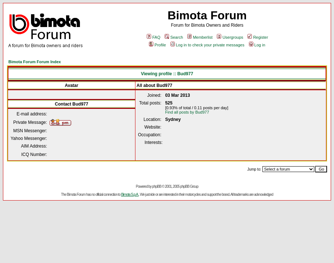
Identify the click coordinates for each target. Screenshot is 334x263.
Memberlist (199, 37)
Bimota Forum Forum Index (34, 62)
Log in (257, 45)
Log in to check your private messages (207, 45)
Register (257, 37)
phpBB (156, 186)
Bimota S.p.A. (130, 195)
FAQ (153, 37)
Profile (157, 45)
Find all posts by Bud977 (187, 112)
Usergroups (230, 37)
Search (174, 37)
